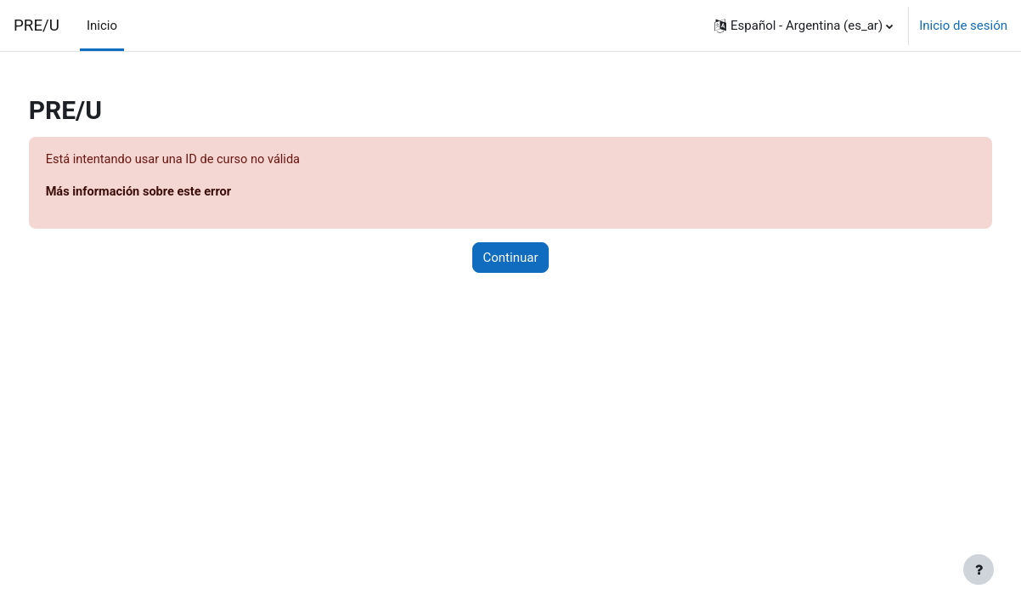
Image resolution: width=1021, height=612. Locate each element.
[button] (803, 25)
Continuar (511, 258)
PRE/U (36, 25)
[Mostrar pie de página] (978, 569)
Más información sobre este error (172, 193)
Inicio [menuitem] (102, 25)
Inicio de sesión (963, 25)
